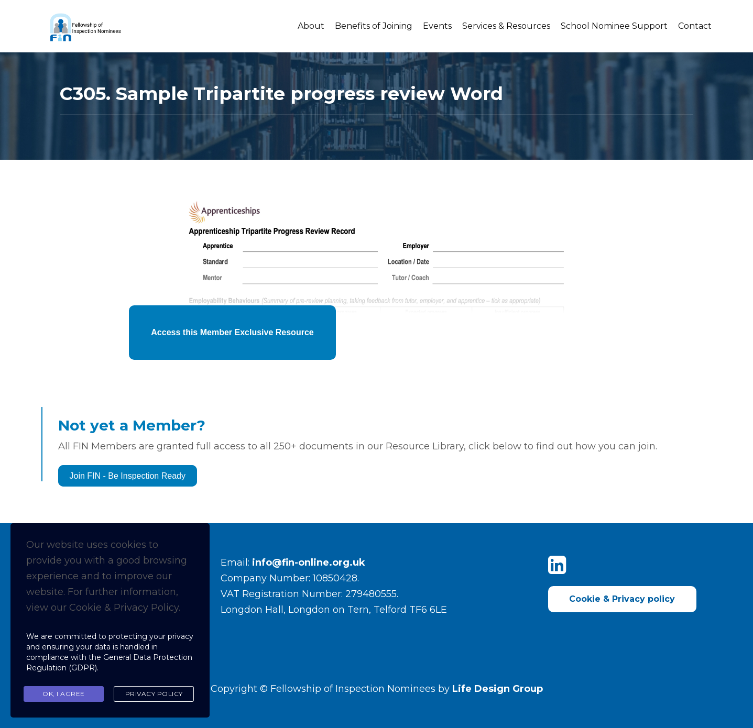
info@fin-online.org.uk (308, 562)
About (311, 26)
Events (437, 26)
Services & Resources (506, 26)
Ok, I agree (63, 694)
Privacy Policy (154, 694)
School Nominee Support (614, 26)
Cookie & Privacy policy (622, 599)
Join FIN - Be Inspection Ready (127, 475)
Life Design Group (497, 688)
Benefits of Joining (373, 26)
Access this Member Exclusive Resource (232, 332)
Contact (695, 26)
